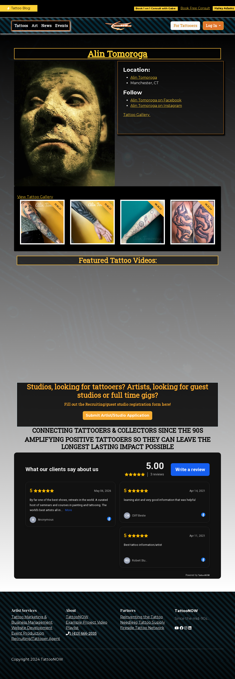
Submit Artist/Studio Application (117, 415)
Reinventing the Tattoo (141, 617)
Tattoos (21, 25)
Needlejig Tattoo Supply (142, 622)
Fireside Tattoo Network (142, 628)
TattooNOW (77, 617)
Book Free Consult (201, 8)
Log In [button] (212, 25)
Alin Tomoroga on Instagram (156, 105)
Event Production (27, 633)
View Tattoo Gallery (35, 197)
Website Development (31, 628)
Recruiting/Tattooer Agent (35, 639)
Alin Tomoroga (117, 53)
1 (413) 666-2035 (81, 633)
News (46, 25)
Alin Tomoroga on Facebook (155, 100)
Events (61, 25)
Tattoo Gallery (136, 115)
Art (35, 25)
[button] (185, 25)
